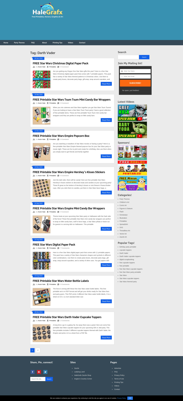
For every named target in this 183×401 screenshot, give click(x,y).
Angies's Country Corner (83, 379)
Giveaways (123, 215)
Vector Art (123, 234)
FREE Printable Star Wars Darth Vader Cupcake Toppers (67, 317)
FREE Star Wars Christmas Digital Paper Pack (60, 63)
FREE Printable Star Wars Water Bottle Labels (61, 280)
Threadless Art (125, 231)
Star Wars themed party (128, 282)
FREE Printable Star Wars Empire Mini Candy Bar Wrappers (69, 208)
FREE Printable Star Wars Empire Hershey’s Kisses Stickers (69, 172)
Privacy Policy (119, 375)
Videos (70, 42)
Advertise (117, 368)
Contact (82, 42)
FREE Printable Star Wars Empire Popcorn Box (61, 135)
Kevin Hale (41, 67)
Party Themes (19, 42)
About (44, 42)
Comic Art (123, 205)
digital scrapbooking (127, 259)
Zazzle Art (123, 237)
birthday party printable (128, 247)
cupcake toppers (126, 250)
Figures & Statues (126, 208)
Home (6, 42)
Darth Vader (124, 253)
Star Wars (123, 275)
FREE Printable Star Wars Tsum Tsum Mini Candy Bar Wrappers (71, 99)
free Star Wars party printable (130, 272)
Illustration (123, 218)
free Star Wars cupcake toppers (131, 269)
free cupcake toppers (127, 263)
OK (130, 398)
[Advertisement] (110, 21)
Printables (52, 67)
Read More (106, 83)
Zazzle (76, 368)
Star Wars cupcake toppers (129, 278)
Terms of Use (119, 379)
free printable (124, 266)
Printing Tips (57, 42)
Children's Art (124, 202)
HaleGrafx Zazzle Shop (82, 375)
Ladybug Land (79, 372)
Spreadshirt (124, 224)
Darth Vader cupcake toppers (130, 256)
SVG (121, 227)
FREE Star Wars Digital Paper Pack (54, 244)
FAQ (33, 42)
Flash (121, 212)
